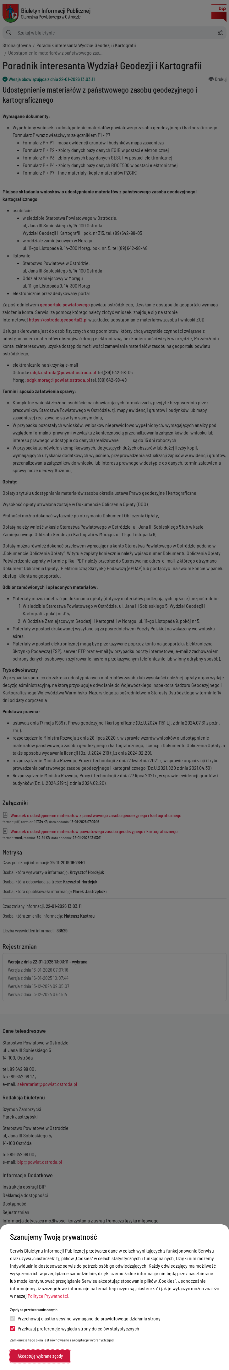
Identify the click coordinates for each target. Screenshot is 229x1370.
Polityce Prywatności (48, 1296)
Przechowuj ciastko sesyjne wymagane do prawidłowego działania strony (85, 1318)
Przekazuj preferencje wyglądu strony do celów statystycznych (74, 1328)
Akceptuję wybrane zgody (40, 1356)
